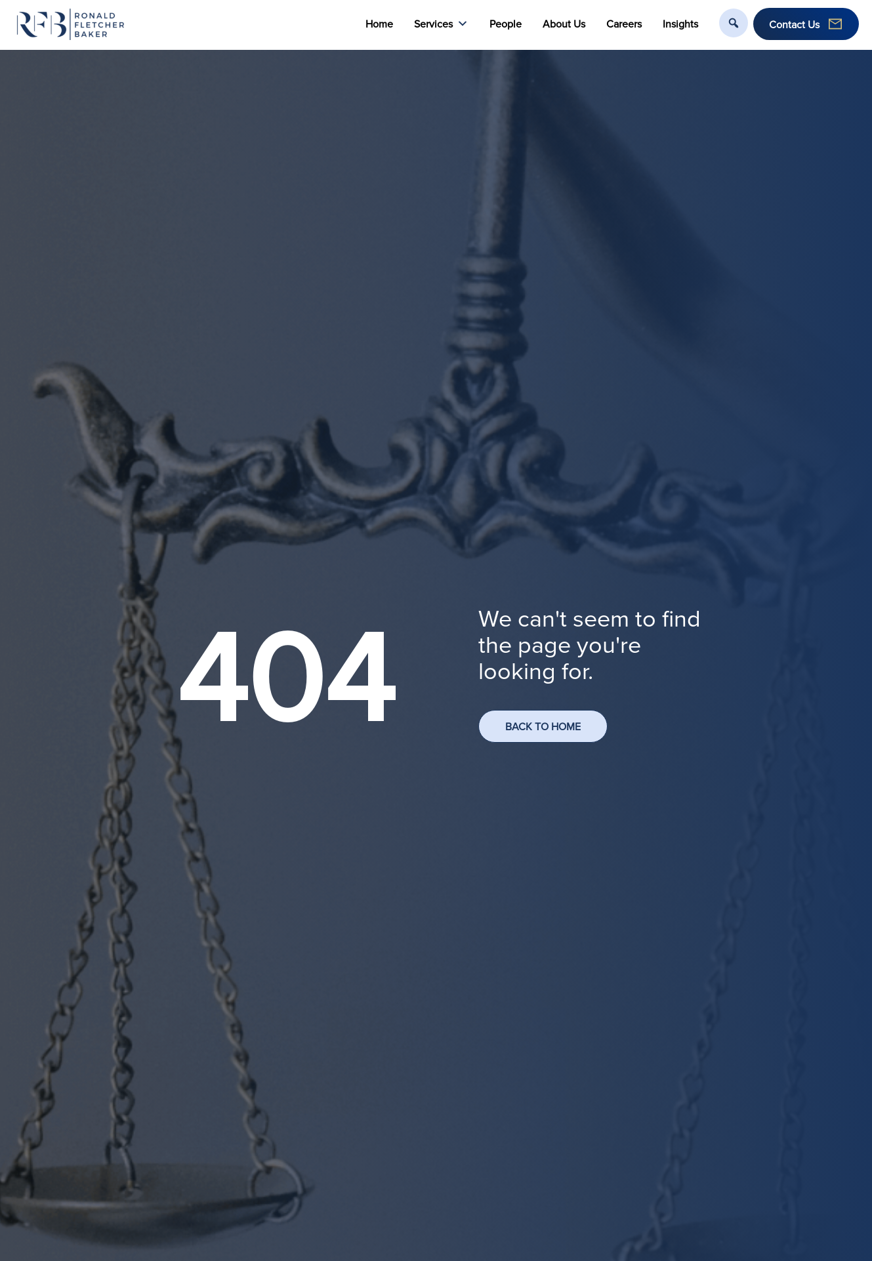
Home (379, 23)
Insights (680, 23)
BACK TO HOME (543, 726)
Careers (624, 23)
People (505, 23)
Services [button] (441, 24)
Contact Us (794, 24)
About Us (564, 23)
